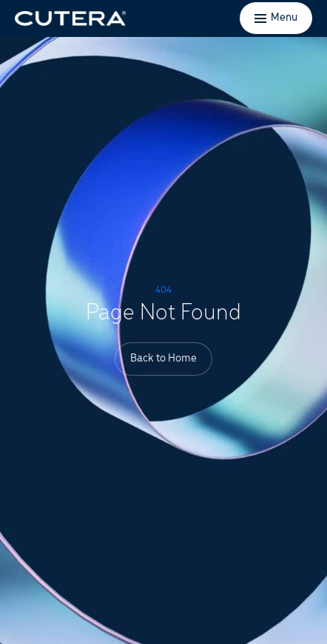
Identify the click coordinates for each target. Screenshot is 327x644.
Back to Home (163, 359)
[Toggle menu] (276, 18)
